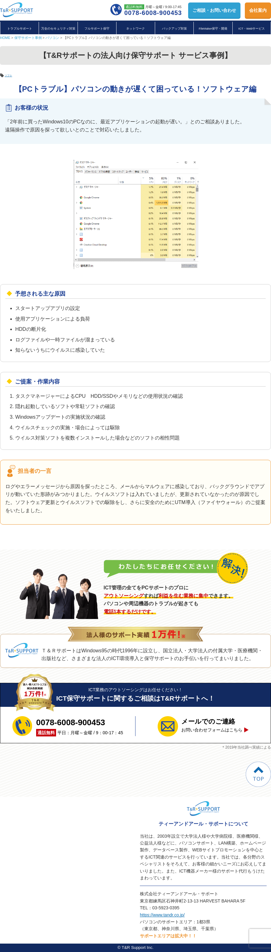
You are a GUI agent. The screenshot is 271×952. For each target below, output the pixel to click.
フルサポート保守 (96, 28)
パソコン (52, 38)
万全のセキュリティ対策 (58, 28)
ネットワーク (135, 28)
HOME (5, 38)
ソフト (10, 75)
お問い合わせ (214, 10)
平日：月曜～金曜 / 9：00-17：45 (79, 726)
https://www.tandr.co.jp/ (162, 914)
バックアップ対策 (174, 28)
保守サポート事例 (28, 38)
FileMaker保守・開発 (213, 28)
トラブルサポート (19, 28)
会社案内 (258, 10)
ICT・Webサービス (251, 28)
